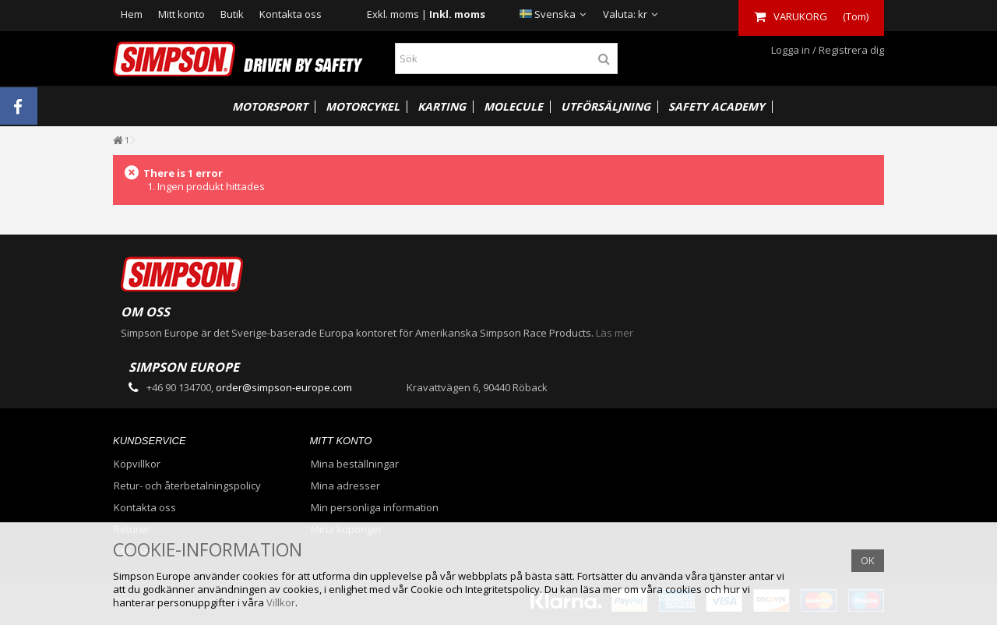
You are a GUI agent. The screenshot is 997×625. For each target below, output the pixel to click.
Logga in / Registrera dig (826, 50)
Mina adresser (345, 486)
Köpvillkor (137, 464)
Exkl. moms (393, 14)
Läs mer (614, 333)
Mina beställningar (355, 464)
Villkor (280, 602)
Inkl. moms (457, 14)
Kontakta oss (290, 14)
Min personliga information (375, 507)
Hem (132, 14)
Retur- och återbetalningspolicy (187, 486)
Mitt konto (181, 14)
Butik (232, 14)
